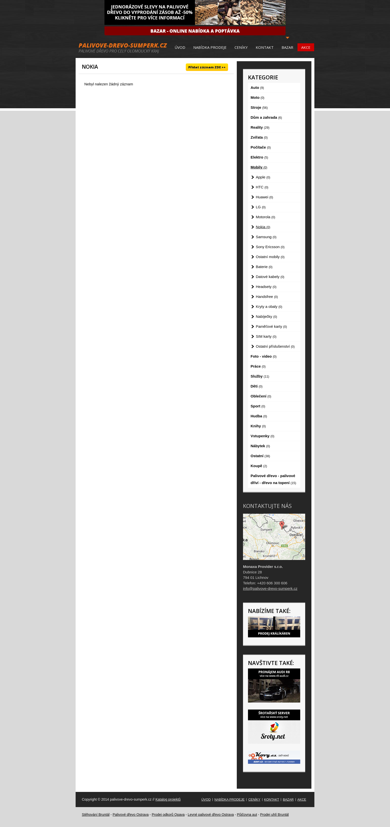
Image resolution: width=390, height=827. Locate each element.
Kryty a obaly (269, 306)
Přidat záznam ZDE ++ (207, 67)
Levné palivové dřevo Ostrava (211, 815)
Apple (263, 177)
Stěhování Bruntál (95, 815)
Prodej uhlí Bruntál (274, 815)
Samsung (266, 237)
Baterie (264, 267)
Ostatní (260, 456)
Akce (305, 47)
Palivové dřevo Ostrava (131, 815)
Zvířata (259, 137)
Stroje (259, 107)
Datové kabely (270, 277)
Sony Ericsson (270, 247)
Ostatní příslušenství (275, 346)
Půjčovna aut (247, 815)
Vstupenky (262, 436)
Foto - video (264, 356)
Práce (258, 366)
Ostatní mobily (270, 257)
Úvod (180, 47)
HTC (262, 187)
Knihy (258, 426)
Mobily (259, 167)
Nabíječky (266, 316)
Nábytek (260, 446)
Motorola (265, 217)
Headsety (266, 286)
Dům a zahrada (266, 117)
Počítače (261, 147)
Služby (260, 376)
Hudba (259, 416)
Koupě (259, 466)
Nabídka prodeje (210, 47)
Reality (260, 127)
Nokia (263, 227)
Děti (257, 386)
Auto (257, 87)
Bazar (287, 47)
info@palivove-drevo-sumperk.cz (270, 588)
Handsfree (267, 296)
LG (261, 207)
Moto (257, 97)
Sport (258, 406)
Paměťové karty (271, 326)
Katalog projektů (168, 799)
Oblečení (261, 396)
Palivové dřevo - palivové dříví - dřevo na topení (273, 479)
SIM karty (266, 336)
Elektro (259, 157)
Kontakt (265, 47)
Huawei (264, 197)
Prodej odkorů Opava (168, 815)
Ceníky (241, 47)
